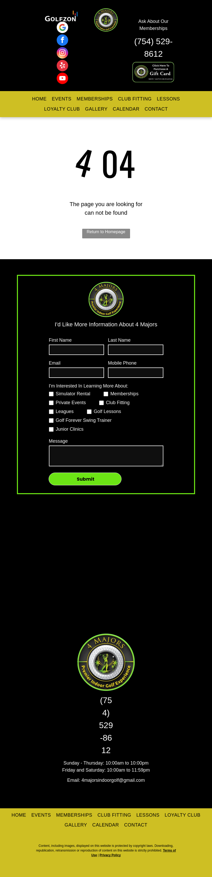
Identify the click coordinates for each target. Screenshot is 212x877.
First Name (60, 340)
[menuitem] (39, 99)
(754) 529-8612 (106, 725)
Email (55, 363)
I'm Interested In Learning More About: (89, 386)
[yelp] (62, 66)
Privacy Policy (110, 855)
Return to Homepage (106, 232)
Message (58, 441)
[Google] (62, 28)
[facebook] (62, 40)
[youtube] (62, 79)
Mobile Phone (122, 363)
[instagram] (62, 53)
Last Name (119, 340)
